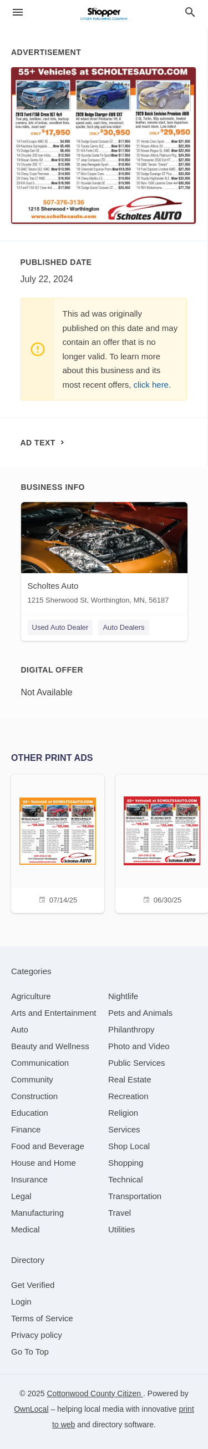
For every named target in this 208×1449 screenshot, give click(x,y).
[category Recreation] (128, 1096)
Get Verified (32, 1285)
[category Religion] (123, 1112)
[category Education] (29, 1112)
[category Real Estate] (129, 1079)
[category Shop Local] (129, 1146)
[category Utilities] (121, 1229)
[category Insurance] (29, 1179)
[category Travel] (119, 1212)
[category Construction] (34, 1096)
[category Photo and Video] (139, 1046)
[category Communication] (40, 1062)
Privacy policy (36, 1335)
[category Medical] (25, 1229)
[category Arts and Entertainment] (53, 1012)
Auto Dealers (123, 627)
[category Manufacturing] (37, 1212)
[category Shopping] (125, 1162)
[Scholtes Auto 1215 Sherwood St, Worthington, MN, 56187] (104, 555)
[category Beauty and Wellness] (50, 1046)
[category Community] (32, 1079)
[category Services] (124, 1129)
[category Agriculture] (31, 996)
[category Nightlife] (123, 996)
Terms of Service (42, 1318)
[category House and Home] (43, 1162)
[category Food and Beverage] (47, 1146)
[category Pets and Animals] (140, 1012)
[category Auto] (19, 1029)
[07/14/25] (58, 842)
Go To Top (30, 1351)
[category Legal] (21, 1196)
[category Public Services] (136, 1062)
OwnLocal (31, 1409)
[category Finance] (25, 1129)
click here (151, 384)
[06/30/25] (162, 842)
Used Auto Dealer (60, 627)
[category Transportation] (134, 1196)
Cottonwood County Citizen (95, 1393)
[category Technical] (125, 1179)
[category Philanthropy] (131, 1029)
